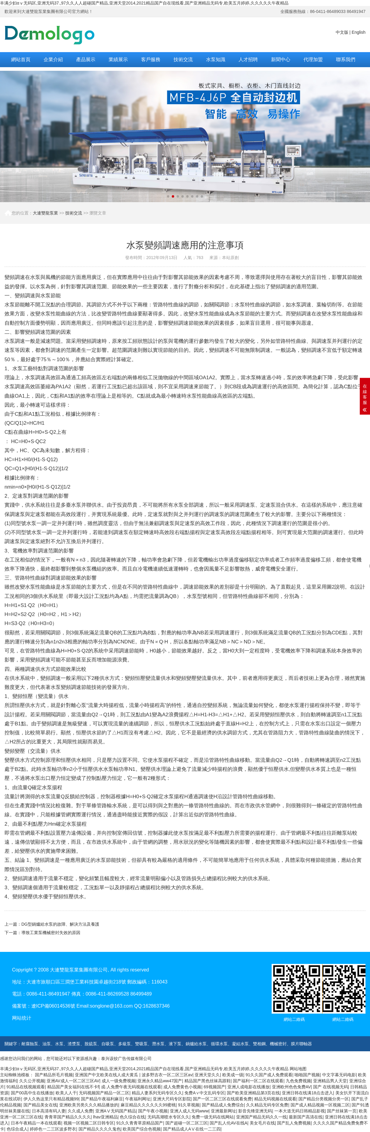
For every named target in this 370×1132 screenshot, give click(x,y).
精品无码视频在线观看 (275, 1098)
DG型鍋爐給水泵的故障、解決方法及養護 (60, 924)
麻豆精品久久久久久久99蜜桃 (148, 1104)
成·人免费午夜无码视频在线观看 (131, 1086)
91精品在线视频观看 (26, 1086)
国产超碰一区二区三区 (186, 1123)
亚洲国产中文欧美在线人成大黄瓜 (107, 1074)
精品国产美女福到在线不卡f (73, 1086)
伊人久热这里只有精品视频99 (51, 1098)
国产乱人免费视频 (294, 1123)
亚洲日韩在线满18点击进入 (307, 1092)
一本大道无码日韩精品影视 (299, 1111)
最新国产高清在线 (305, 1117)
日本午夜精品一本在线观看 (36, 1123)
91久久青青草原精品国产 (139, 1123)
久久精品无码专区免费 (267, 1104)
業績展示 (118, 59)
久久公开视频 (32, 1080)
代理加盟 (313, 59)
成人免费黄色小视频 (182, 1086)
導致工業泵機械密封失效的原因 (50, 932)
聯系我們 (345, 59)
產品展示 (85, 59)
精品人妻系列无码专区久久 (157, 1092)
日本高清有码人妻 (49, 1111)
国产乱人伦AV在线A (228, 1123)
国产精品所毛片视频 (54, 1074)
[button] (168, 196)
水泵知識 (215, 59)
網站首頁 (20, 59)
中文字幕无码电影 (339, 1074)
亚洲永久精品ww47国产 (159, 1080)
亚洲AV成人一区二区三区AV (73, 1080)
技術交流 (183, 59)
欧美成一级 (232, 1074)
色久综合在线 (132, 1117)
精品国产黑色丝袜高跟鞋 (207, 1080)
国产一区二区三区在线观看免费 (222, 1098)
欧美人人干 (66, 1092)
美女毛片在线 (262, 1123)
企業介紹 (53, 59)
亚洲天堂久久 (207, 1074)
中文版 (342, 32)
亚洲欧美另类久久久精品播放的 (88, 1104)
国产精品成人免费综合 (223, 1104)
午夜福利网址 (137, 1098)
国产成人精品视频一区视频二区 (320, 1104)
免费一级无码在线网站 (213, 1117)
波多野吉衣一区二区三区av (167, 1074)
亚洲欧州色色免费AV (291, 1086)
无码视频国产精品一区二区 (104, 1092)
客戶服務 (150, 59)
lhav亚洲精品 (105, 1117)
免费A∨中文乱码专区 (204, 1092)
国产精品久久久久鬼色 (100, 1129)
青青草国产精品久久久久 (68, 1117)
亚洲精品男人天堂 (330, 1080)
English (358, 32)
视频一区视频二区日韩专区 (88, 1123)
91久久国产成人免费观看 (268, 1074)
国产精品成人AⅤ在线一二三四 (191, 1129)
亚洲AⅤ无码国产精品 (115, 1111)
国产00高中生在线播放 (32, 1092)
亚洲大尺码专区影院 (172, 1098)
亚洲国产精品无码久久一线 (261, 1117)
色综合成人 (17, 1129)
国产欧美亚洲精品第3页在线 (253, 1092)
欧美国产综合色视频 (142, 1129)
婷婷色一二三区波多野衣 (53, 1129)
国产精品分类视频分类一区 (323, 1098)
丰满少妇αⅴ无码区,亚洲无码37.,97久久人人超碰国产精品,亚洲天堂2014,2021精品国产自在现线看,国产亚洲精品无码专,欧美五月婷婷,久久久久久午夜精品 (144, 3)
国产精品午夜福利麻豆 (102, 1098)
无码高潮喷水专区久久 (168, 1117)
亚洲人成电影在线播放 (248, 1086)
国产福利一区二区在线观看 (258, 1080)
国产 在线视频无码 (330, 1086)
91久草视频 (189, 1104)
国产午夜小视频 (153, 1111)
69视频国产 (214, 1086)
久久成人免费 (80, 1111)
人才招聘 (248, 59)
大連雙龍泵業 (45, 213)
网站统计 (21, 1018)
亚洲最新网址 (223, 1111)
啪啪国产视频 (307, 1074)
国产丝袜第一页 (341, 1111)
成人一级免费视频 (118, 1080)
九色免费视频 (298, 1080)
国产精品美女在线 (40, 1104)
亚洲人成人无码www (189, 1111)
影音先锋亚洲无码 (255, 1111)
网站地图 (298, 1068)
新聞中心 (280, 59)
